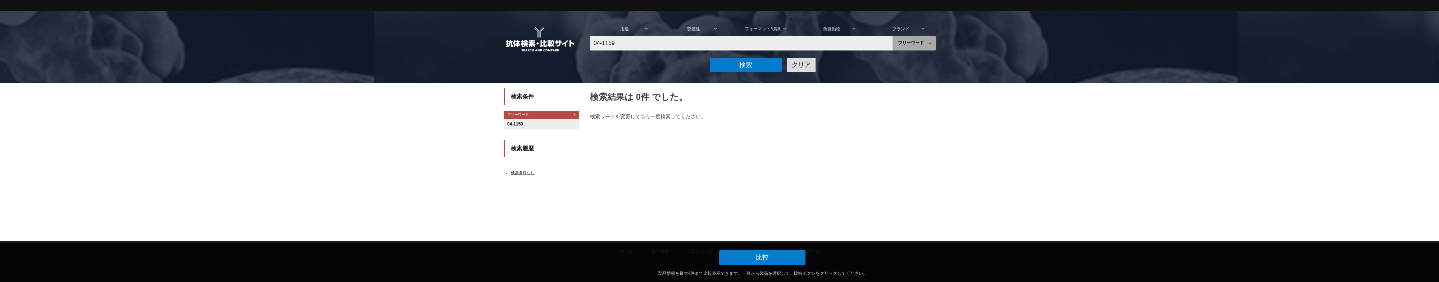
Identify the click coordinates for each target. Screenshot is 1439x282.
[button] (746, 65)
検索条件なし (523, 173)
